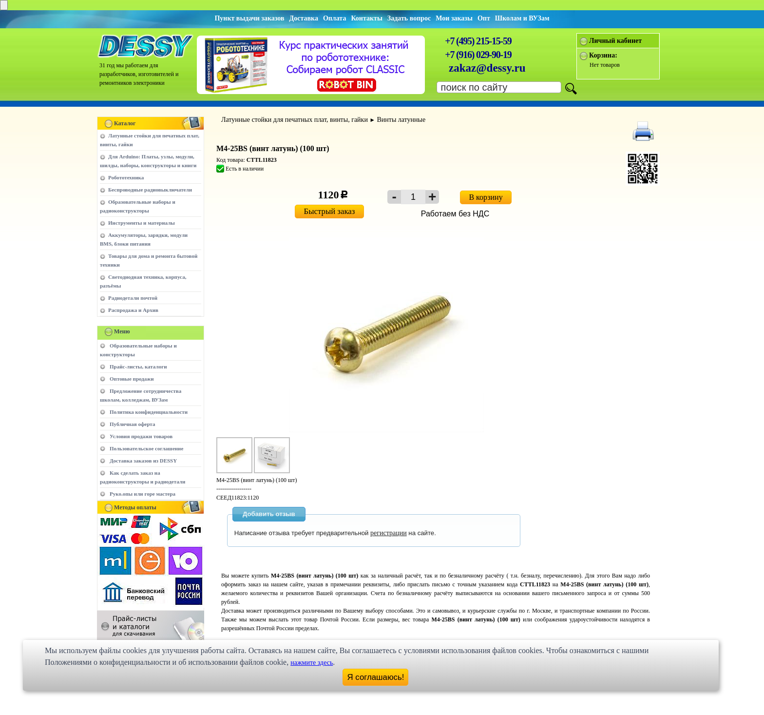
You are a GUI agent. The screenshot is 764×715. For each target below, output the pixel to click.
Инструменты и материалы (141, 223)
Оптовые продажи (132, 379)
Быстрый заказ (329, 211)
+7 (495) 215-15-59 (478, 41)
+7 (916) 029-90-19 (478, 54)
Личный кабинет (615, 40)
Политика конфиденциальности (149, 412)
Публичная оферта (132, 424)
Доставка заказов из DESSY (143, 461)
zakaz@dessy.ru (487, 68)
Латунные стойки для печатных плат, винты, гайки (294, 119)
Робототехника (126, 177)
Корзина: (603, 55)
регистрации (388, 533)
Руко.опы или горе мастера (142, 494)
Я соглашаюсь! (375, 677)
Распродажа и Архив (133, 310)
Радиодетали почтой (132, 298)
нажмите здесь (311, 662)
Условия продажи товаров (141, 436)
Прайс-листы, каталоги (138, 366)
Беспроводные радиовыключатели (150, 190)
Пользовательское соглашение (146, 448)
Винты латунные (401, 119)
